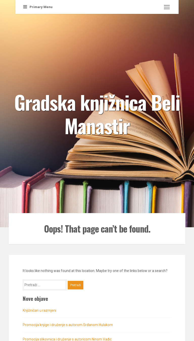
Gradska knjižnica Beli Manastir (97, 113)
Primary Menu (38, 7)
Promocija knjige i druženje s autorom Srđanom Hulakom (68, 325)
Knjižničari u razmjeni (39, 310)
